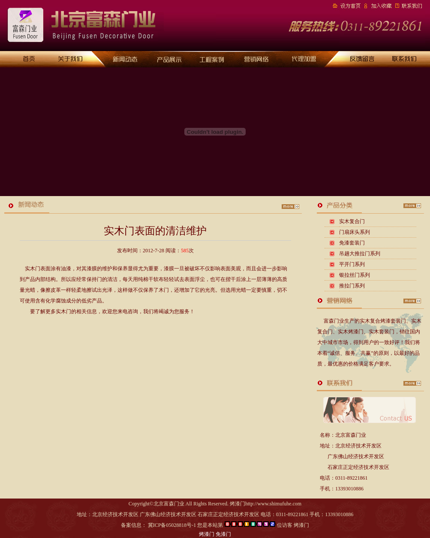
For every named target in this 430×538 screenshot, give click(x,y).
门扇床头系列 (354, 232)
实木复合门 (352, 221)
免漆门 (223, 534)
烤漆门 (206, 534)
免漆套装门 (352, 243)
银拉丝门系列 (354, 275)
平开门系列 (352, 264)
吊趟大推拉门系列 (359, 254)
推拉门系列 (352, 286)
